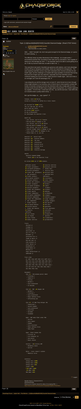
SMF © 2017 (39, 403)
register (14, 15)
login (9, 15)
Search (14, 31)
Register (31, 31)
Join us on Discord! (13, 26)
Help (9, 31)
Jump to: (56, 397)
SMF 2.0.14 (32, 403)
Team (20, 31)
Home (4, 31)
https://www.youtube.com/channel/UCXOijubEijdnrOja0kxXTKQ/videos (42, 385)
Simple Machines (47, 403)
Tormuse (6, 46)
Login (25, 31)
